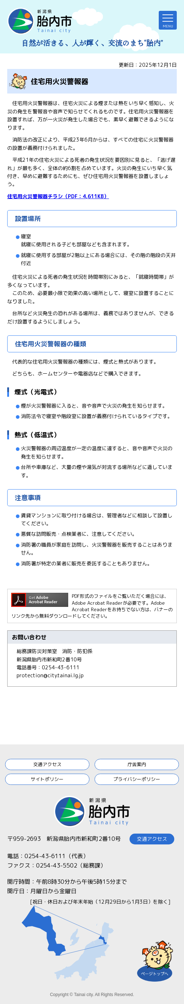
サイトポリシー (47, 779)
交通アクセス (47, 764)
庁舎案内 (136, 764)
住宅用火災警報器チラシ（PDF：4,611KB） (58, 196)
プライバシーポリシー (136, 779)
